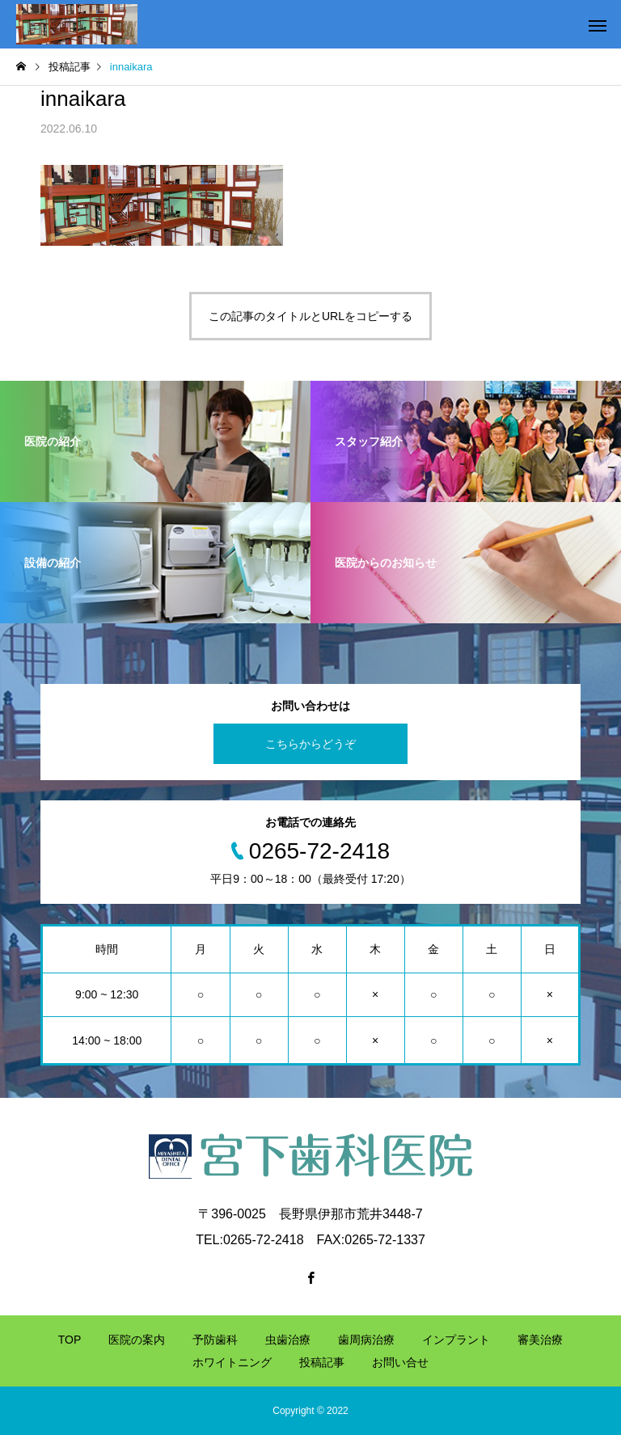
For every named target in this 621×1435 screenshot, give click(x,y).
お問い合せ (400, 1362)
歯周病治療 (366, 1339)
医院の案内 (136, 1339)
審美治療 (540, 1339)
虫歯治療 (287, 1339)
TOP (70, 1339)
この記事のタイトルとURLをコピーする (310, 316)
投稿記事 (321, 1362)
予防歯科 (215, 1339)
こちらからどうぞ (310, 743)
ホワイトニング (232, 1362)
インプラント (456, 1339)
